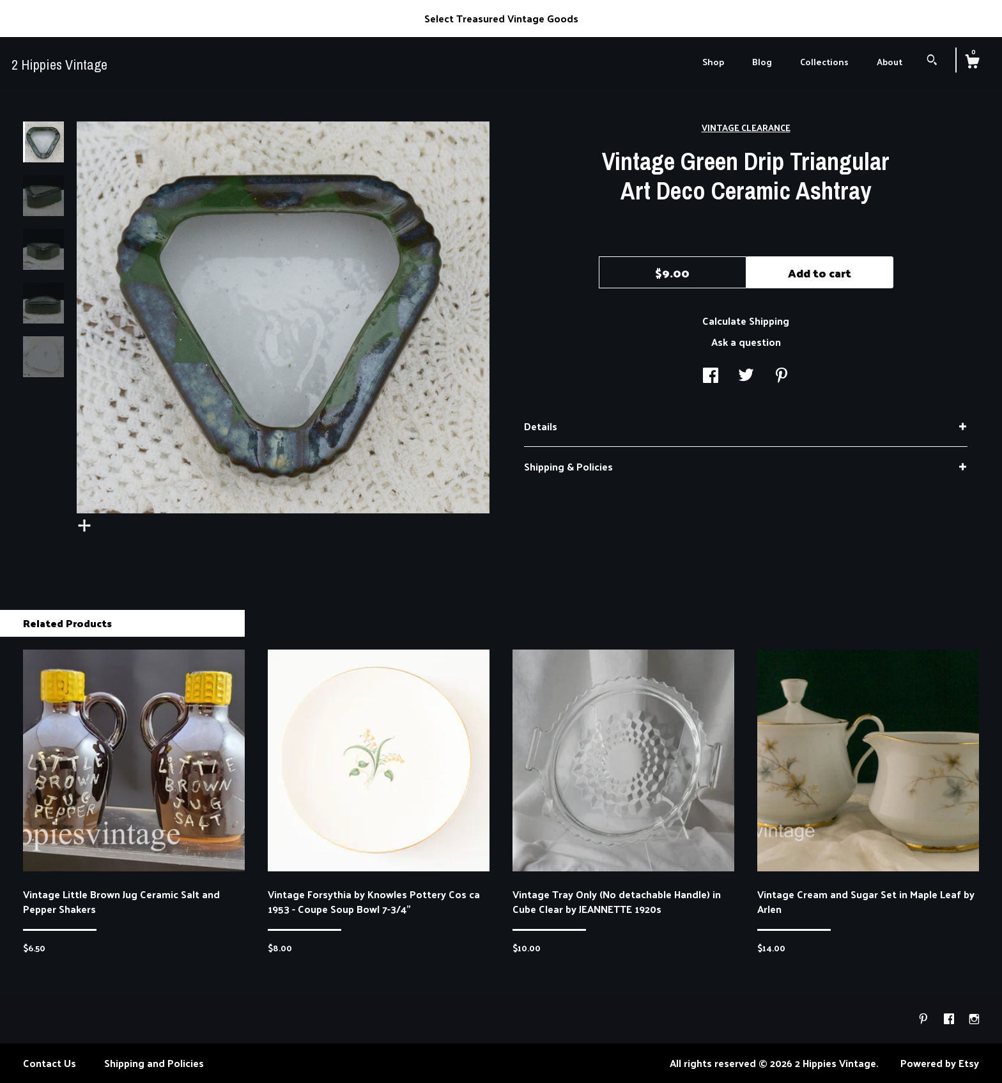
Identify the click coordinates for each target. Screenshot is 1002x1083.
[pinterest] (924, 1018)
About (889, 62)
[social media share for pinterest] (781, 376)
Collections (824, 62)
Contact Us (49, 1063)
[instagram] (974, 1018)
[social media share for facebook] (710, 376)
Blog (762, 62)
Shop (713, 62)
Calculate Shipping (745, 320)
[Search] (932, 61)
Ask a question (746, 341)
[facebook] (950, 1018)
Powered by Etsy (939, 1063)
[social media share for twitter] (746, 376)
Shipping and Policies (154, 1063)
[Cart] (972, 62)
